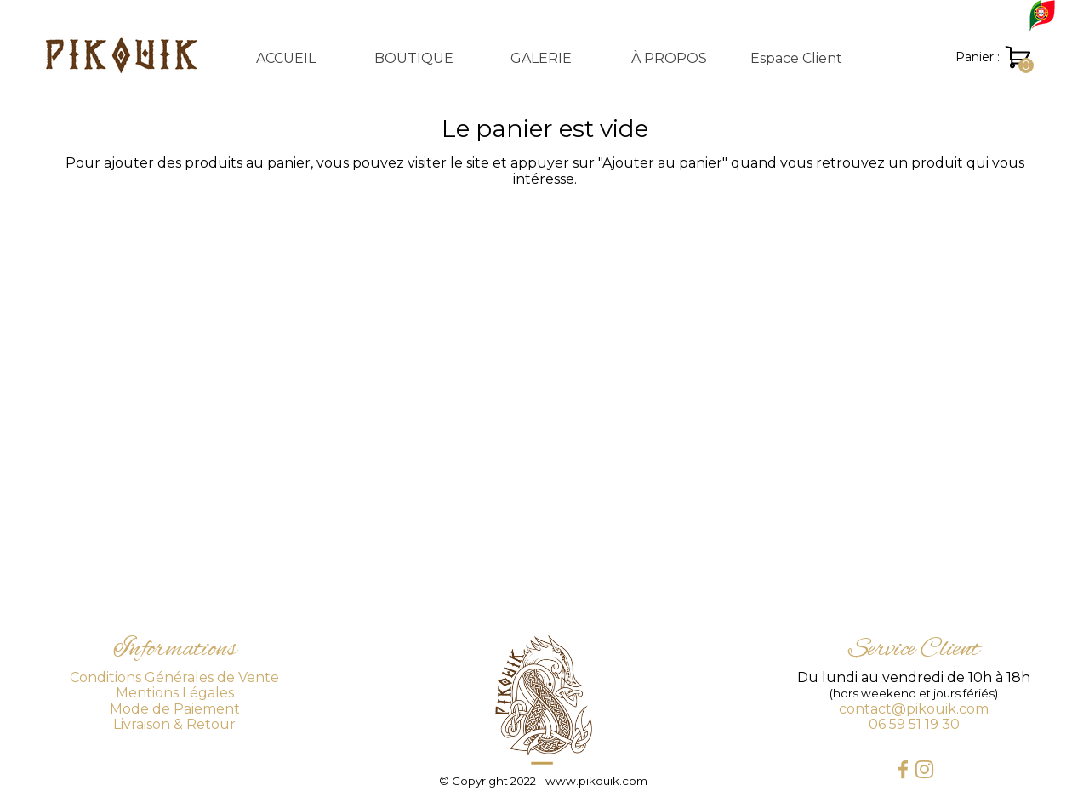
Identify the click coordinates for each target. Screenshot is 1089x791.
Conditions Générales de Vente (174, 677)
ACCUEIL (286, 58)
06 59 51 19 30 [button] (914, 724)
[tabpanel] (174, 681)
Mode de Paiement (175, 709)
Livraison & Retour (174, 724)
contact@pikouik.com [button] (914, 709)
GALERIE (541, 58)
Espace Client (796, 58)
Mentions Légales (175, 693)
